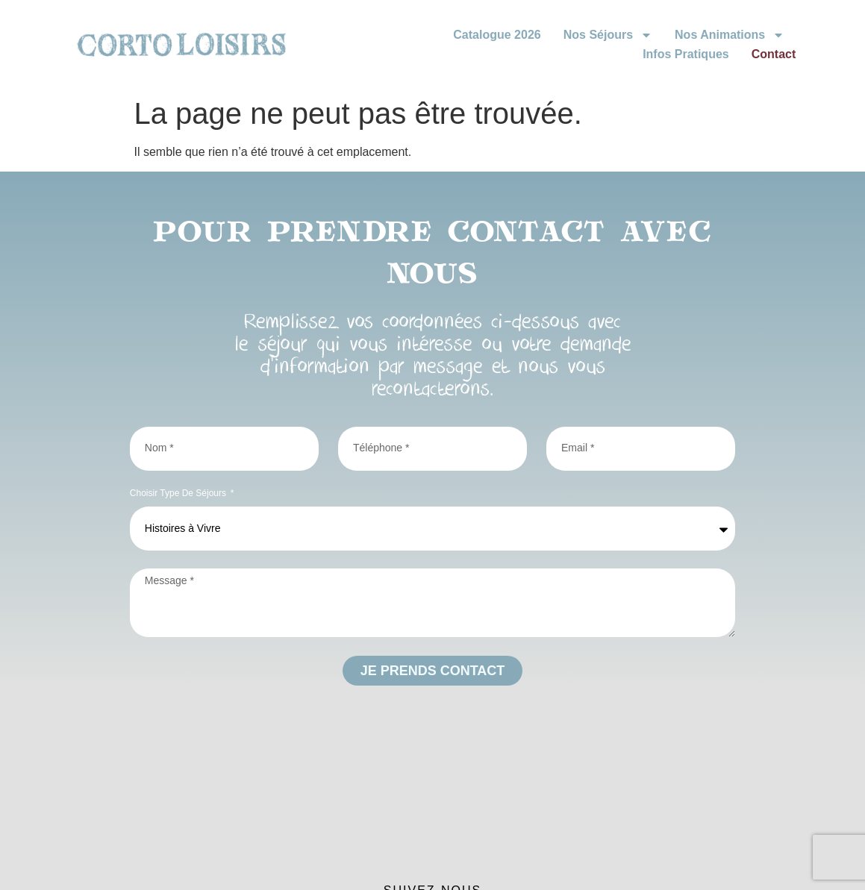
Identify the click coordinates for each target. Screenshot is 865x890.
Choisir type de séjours (179, 493)
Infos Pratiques (686, 54)
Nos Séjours (607, 35)
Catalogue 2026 (496, 34)
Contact (774, 54)
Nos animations (729, 35)
